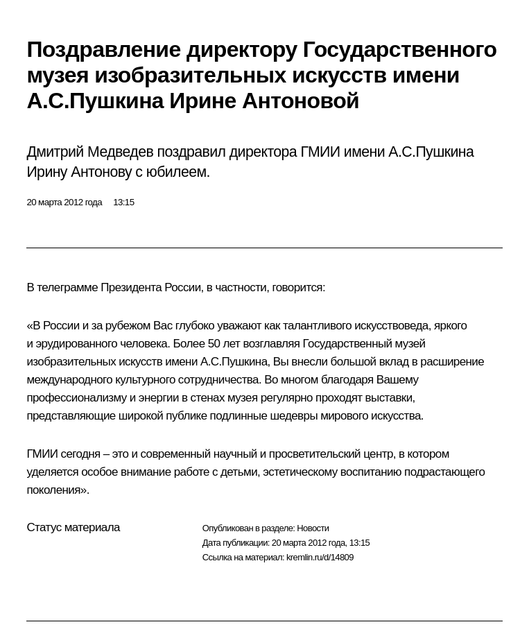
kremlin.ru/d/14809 (320, 557)
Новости (313, 528)
